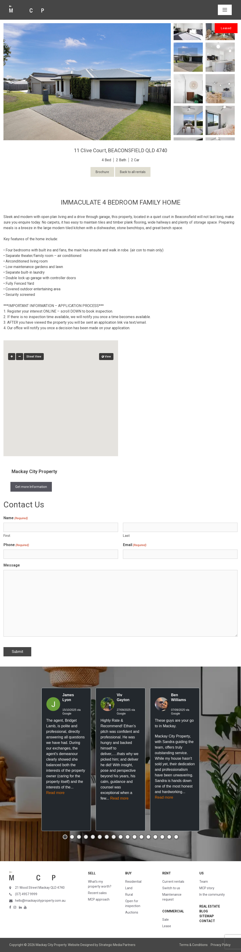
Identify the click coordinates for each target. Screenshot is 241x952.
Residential (133, 881)
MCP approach (99, 899)
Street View (33, 356)
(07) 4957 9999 (26, 894)
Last (126, 536)
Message (11, 565)
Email (134, 545)
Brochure (102, 172)
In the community (212, 894)
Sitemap (206, 916)
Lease (166, 926)
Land (128, 888)
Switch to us (171, 888)
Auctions (131, 912)
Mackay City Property (34, 471)
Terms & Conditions (193, 945)
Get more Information (31, 487)
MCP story (206, 888)
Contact (207, 921)
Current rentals (173, 881)
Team (203, 881)
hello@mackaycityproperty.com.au (40, 900)
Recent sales (97, 893)
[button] (61, 394)
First (6, 536)
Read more (55, 793)
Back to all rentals (133, 172)
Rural (129, 894)
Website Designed (81, 945)
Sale (165, 919)
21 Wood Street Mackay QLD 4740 (40, 887)
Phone (16, 545)
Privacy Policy (221, 945)
